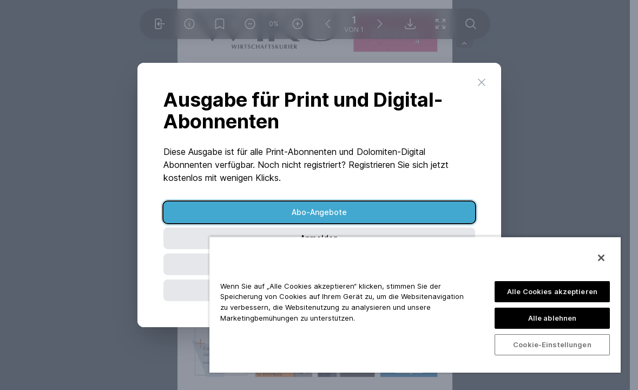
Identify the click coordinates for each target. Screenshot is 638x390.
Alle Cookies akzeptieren (552, 291)
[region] (415, 304)
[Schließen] (601, 258)
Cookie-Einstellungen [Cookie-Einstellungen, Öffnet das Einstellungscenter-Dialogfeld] (552, 344)
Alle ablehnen (552, 318)
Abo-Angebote (319, 212)
